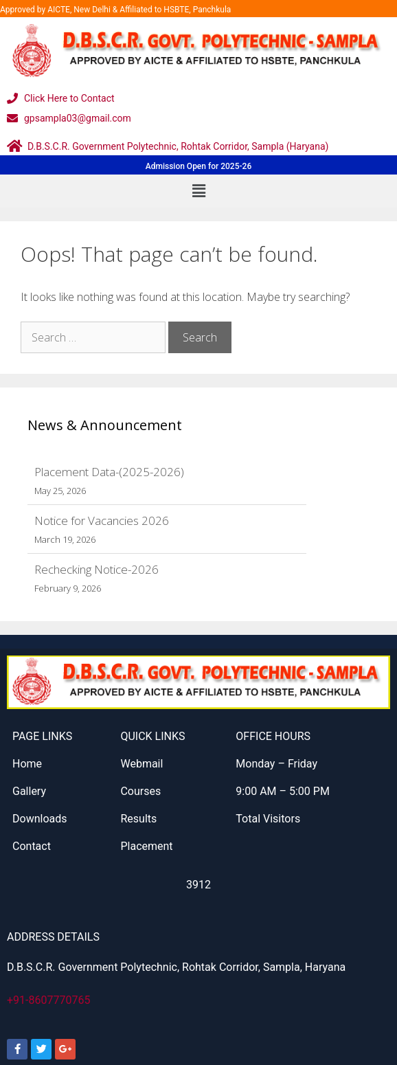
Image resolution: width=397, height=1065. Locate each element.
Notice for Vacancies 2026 (101, 520)
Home (27, 763)
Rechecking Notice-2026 (96, 569)
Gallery (29, 791)
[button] (198, 191)
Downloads (39, 818)
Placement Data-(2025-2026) (109, 472)
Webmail (141, 763)
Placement (146, 846)
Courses (140, 791)
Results (138, 818)
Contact (31, 846)
